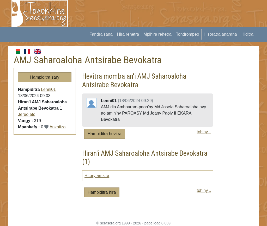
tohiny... (204, 132)
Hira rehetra (128, 34)
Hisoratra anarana (220, 34)
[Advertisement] (169, 11)
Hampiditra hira (102, 192)
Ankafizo (57, 127)
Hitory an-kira (96, 175)
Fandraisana (101, 34)
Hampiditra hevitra (105, 133)
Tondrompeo (187, 34)
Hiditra (247, 34)
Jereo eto (26, 114)
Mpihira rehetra (157, 34)
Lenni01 (48, 89)
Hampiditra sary (44, 77)
